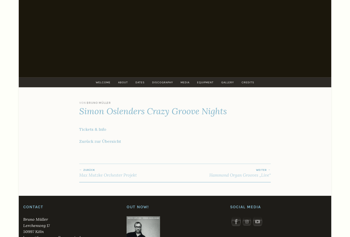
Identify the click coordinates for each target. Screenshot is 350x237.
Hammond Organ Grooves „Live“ (223, 173)
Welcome (103, 82)
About (123, 82)
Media (185, 82)
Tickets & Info (92, 129)
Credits (248, 82)
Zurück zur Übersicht (100, 141)
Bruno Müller (99, 102)
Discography (162, 82)
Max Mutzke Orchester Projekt (127, 173)
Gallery (227, 82)
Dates (140, 82)
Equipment (205, 82)
